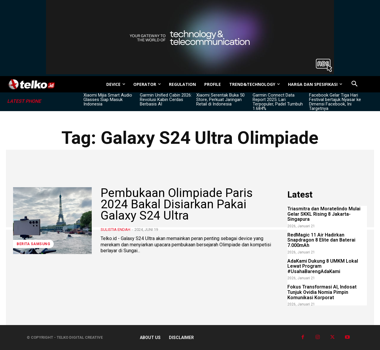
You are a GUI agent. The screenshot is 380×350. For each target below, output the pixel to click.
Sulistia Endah (115, 229)
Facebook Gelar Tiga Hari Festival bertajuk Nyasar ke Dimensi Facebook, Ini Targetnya (335, 101)
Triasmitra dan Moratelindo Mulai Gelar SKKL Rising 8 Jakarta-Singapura (323, 214)
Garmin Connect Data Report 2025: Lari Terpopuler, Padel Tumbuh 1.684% (278, 101)
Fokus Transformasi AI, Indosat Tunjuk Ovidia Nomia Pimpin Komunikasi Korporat (322, 292)
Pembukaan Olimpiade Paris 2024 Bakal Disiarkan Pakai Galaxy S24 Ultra (179, 204)
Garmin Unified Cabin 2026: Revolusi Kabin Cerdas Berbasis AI (166, 99)
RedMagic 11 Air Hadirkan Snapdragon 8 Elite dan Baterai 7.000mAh (321, 240)
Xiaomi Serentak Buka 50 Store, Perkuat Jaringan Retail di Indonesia (220, 99)
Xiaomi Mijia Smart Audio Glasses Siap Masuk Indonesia (107, 99)
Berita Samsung (33, 244)
